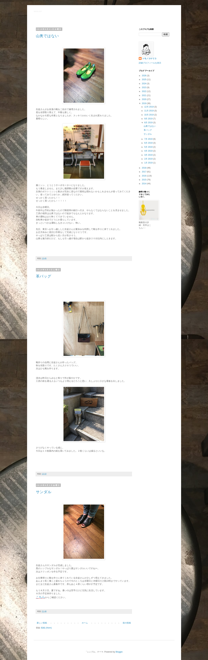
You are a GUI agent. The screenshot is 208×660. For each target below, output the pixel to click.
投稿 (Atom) (46, 628)
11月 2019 (149, 111)
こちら (40, 597)
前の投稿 (127, 623)
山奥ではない (47, 36)
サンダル (43, 492)
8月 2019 (148, 122)
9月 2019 (148, 118)
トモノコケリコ (149, 58)
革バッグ (43, 276)
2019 (144, 103)
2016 (144, 176)
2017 (144, 172)
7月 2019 (148, 139)
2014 (144, 183)
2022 (144, 91)
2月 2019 (148, 159)
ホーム (85, 623)
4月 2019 (148, 151)
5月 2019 (148, 147)
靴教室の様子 (38, 11)
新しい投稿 (42, 623)
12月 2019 (149, 107)
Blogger (119, 652)
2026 (144, 75)
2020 (144, 99)
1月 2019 (148, 163)
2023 (144, 87)
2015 (144, 180)
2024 (144, 83)
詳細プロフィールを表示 (150, 63)
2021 (144, 95)
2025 (144, 79)
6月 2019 (148, 143)
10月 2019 (149, 115)
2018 (144, 168)
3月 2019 (148, 155)
